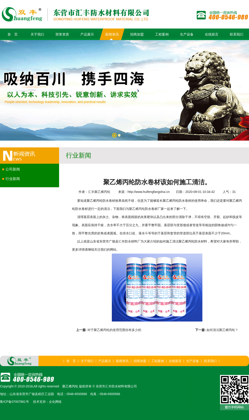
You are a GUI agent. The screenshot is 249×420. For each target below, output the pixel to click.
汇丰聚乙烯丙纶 (99, 192)
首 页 (12, 34)
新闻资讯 (112, 34)
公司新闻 (12, 169)
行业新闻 (12, 179)
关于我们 (37, 34)
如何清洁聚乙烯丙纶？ (222, 330)
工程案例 (162, 34)
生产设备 (187, 34)
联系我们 (236, 34)
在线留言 (211, 34)
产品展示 (87, 34)
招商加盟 (137, 34)
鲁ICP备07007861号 (14, 401)
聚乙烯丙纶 (137, 209)
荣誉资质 (62, 34)
